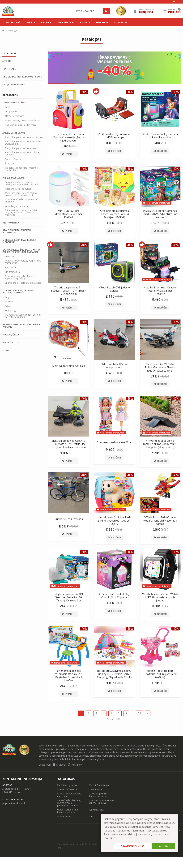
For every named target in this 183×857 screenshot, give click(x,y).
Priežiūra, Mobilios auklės (18, 189)
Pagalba (46, 22)
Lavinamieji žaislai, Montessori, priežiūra (21, 200)
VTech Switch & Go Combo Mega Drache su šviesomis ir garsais (160, 520)
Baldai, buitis (10, 342)
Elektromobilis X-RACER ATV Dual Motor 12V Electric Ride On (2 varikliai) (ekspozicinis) (69, 444)
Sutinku (163, 845)
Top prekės (9, 69)
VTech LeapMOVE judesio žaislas (114, 289)
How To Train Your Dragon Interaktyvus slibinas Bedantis (160, 291)
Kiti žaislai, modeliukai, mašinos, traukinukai (21, 169)
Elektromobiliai (12, 272)
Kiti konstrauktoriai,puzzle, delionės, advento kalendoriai (23, 316)
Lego (7, 297)
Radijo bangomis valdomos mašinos (24, 137)
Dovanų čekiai (65, 22)
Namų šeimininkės (14, 116)
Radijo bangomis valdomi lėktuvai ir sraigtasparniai (23, 142)
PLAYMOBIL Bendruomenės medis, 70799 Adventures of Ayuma (160, 214)
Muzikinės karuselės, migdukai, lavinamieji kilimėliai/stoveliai (21, 194)
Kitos (5, 350)
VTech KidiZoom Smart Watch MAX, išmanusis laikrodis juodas (160, 597)
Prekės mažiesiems (13, 178)
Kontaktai (120, 22)
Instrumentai (11, 223)
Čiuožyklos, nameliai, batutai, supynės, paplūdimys (20, 277)
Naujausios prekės (13, 84)
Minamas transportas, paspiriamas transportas (23, 262)
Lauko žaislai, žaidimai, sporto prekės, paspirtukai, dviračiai (21, 251)
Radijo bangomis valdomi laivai (21, 148)
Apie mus (85, 22)
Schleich (9, 306)
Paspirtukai (10, 267)
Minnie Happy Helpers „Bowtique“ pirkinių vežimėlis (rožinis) (160, 674)
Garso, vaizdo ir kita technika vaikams (21, 325)
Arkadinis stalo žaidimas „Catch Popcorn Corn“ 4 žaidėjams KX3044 (114, 214)
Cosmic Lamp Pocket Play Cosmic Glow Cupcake (114, 595)
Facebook (60, 764)
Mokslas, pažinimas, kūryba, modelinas (19, 241)
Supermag (10, 310)
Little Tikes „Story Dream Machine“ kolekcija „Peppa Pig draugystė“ (69, 137)
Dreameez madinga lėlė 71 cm (114, 442)
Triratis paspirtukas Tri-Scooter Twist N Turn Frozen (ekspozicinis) (68, 291)
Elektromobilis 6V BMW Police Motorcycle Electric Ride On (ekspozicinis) (160, 367)
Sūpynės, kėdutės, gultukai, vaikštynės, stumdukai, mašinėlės (22, 183)
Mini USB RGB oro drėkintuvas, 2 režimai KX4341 (68, 214)
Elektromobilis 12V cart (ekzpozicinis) (114, 366)
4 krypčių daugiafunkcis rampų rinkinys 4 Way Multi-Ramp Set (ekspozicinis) (160, 444)
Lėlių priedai (11, 111)
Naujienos (102, 22)
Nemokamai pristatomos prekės (22, 77)
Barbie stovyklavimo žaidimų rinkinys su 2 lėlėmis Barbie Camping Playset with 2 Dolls (114, 674)
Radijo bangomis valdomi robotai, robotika (22, 153)
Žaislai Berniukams (13, 133)
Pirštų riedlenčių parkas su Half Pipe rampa (114, 136)
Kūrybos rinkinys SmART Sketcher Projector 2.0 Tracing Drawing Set (68, 597)
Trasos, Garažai (13, 159)
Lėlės (7, 107)
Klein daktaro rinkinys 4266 (68, 366)
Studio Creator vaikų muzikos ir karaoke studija (160, 136)
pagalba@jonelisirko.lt (13, 803)
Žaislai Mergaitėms (14, 102)
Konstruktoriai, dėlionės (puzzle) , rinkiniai (18, 291)
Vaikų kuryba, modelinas (17, 206)
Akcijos (30, 22)
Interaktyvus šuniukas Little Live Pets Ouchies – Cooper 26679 (114, 520)
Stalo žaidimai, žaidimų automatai (16, 231)
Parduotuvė (13, 22)
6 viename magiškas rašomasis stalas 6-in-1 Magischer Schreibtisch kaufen (69, 675)
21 (139, 713)
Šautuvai (9, 164)
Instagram (75, 764)
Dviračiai (9, 256)
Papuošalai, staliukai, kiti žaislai (21, 125)
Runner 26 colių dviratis (69, 519)
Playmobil (10, 301)
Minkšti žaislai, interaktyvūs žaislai (22, 120)
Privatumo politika (132, 845)
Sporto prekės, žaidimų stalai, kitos (23, 283)
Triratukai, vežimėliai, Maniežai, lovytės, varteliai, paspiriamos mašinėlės (21, 212)
